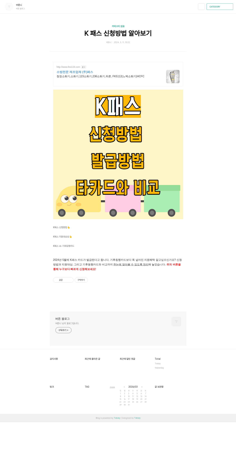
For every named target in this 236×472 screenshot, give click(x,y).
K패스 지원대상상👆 (62, 286)
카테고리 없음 (118, 26)
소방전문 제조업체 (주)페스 (75, 72)
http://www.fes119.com (68, 67)
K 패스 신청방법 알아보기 (118, 33)
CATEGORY (220, 7)
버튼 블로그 (62, 368)
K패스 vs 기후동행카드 (63, 295)
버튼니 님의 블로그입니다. (67, 373)
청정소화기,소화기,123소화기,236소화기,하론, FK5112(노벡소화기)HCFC (100, 76)
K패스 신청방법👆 (61, 277)
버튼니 (20, 5)
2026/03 (133, 436)
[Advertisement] (118, 113)
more (112, 437)
